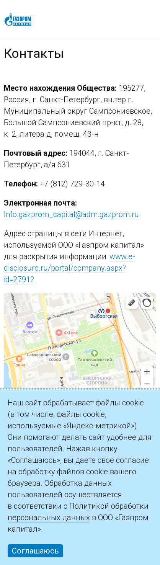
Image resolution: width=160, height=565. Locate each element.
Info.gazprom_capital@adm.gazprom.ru (71, 214)
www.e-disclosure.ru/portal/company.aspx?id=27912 (69, 268)
